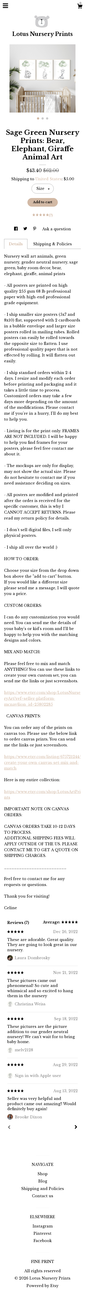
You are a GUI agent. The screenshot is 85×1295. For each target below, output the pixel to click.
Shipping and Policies (42, 1188)
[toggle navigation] (5, 5)
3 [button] (47, 118)
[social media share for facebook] (16, 229)
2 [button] (42, 118)
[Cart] (79, 6)
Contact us (42, 1196)
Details (16, 244)
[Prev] (9, 1127)
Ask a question (56, 229)
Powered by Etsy (42, 1285)
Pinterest (42, 1233)
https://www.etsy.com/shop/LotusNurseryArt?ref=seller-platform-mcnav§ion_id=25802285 (42, 698)
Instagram (43, 1226)
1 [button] (38, 118)
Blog (42, 1181)
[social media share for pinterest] (35, 229)
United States (48, 179)
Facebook (43, 1240)
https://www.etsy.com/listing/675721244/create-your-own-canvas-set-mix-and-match (42, 762)
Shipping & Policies (52, 244)
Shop (42, 1174)
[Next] (76, 1127)
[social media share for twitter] (25, 229)
